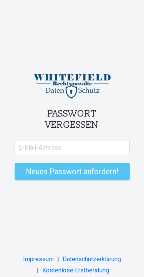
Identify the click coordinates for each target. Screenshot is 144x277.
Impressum (38, 259)
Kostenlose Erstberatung (75, 270)
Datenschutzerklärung (92, 259)
